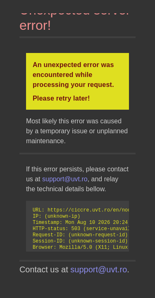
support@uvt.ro (65, 179)
